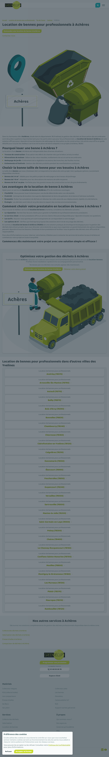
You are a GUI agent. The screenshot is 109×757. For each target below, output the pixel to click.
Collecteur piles (61, 688)
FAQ (58, 730)
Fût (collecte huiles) (10, 692)
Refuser (8, 751)
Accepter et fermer (24, 751)
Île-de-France (41, 20)
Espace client (54, 675)
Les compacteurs (9, 696)
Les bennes (59, 692)
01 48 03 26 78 (54, 669)
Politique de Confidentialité (59, 745)
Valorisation (7, 723)
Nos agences (61, 723)
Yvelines (49, 20)
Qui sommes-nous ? (64, 719)
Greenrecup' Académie (65, 727)
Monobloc (59, 696)
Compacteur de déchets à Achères (15, 643)
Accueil (4, 20)
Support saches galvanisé (65, 707)
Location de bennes (10, 727)
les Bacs (5, 704)
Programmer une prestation (54, 662)
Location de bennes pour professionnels (22, 20)
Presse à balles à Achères (12, 639)
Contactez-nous (8, 35)
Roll (56, 704)
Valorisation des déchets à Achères (16, 635)
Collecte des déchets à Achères (14, 630)
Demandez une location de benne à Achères (22, 31)
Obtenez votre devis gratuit (75, 269)
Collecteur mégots (9, 688)
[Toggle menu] (103, 5)
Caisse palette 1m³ (62, 700)
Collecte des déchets (10, 719)
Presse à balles (8, 700)
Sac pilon (5, 707)
